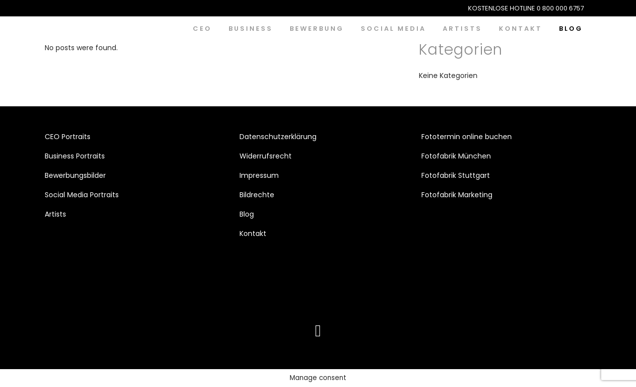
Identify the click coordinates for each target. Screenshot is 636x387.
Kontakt (252, 233)
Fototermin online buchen (466, 137)
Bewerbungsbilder (75, 175)
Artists (55, 214)
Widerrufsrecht (265, 156)
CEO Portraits (67, 137)
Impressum (259, 175)
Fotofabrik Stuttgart (455, 175)
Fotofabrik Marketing (456, 195)
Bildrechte (256, 195)
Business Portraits (75, 156)
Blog (246, 214)
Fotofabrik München (456, 156)
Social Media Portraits (82, 195)
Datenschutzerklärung (278, 137)
